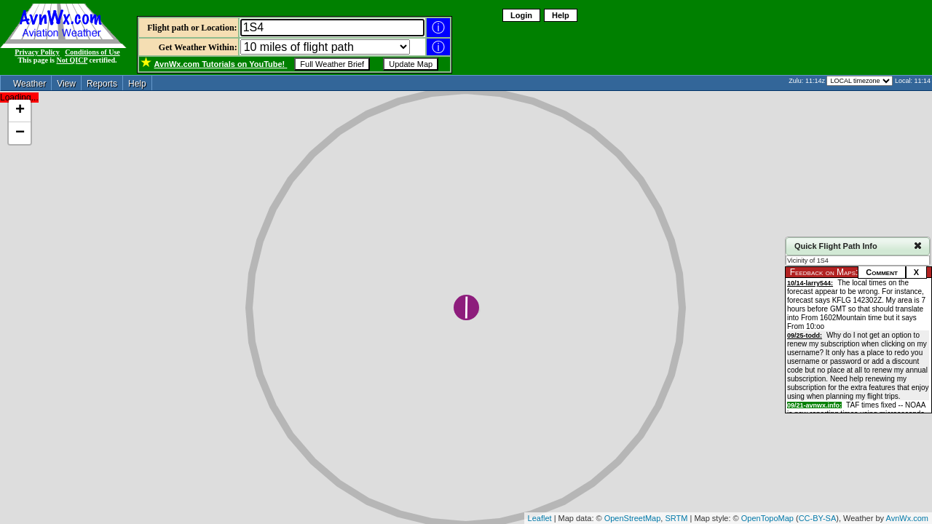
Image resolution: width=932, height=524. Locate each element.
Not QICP (72, 60)
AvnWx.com (907, 518)
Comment (882, 272)
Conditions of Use (92, 52)
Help (560, 15)
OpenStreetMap (632, 518)
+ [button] (20, 111)
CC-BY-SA (818, 518)
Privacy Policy (37, 52)
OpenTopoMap (767, 518)
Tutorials (221, 64)
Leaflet (540, 518)
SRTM (676, 518)
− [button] (20, 133)
